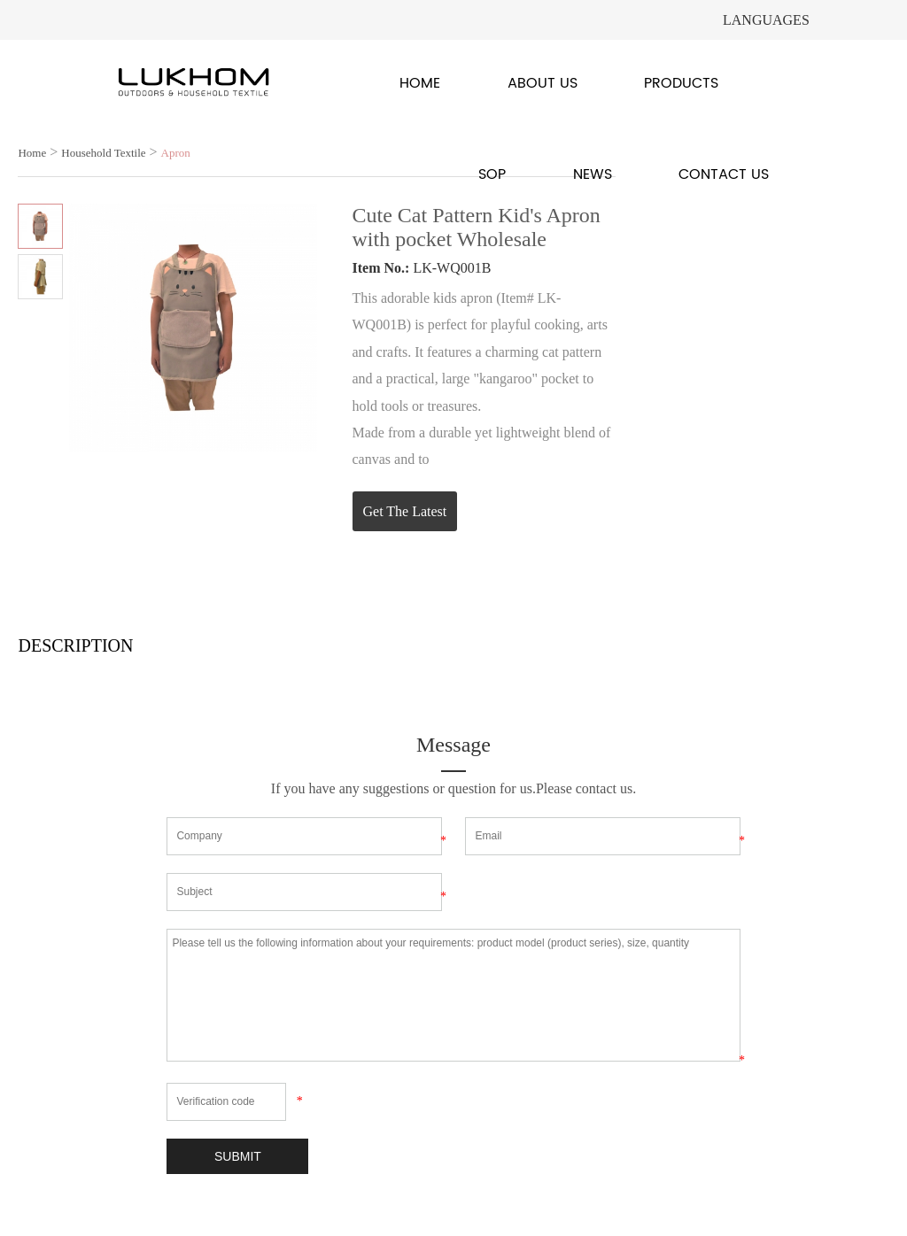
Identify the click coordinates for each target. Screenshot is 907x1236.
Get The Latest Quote (405, 517)
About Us (543, 83)
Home (419, 83)
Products (681, 83)
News (592, 174)
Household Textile (103, 152)
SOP (492, 174)
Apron (175, 152)
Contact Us (723, 174)
